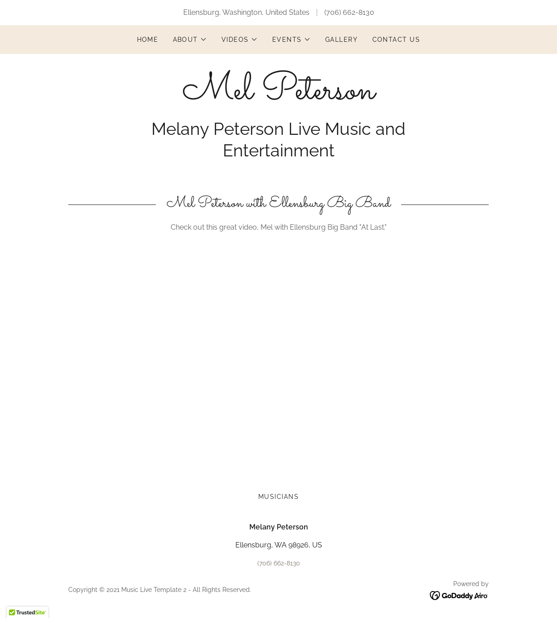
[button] (190, 39)
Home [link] (148, 39)
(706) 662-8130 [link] (349, 12)
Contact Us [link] (396, 39)
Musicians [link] (278, 496)
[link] (278, 96)
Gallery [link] (341, 39)
